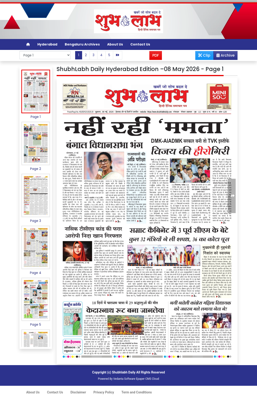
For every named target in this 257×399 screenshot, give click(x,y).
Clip (204, 55)
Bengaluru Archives (82, 44)
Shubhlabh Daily (123, 372)
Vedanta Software (124, 378)
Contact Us (140, 44)
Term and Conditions (137, 392)
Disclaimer (78, 392)
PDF (155, 55)
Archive (224, 56)
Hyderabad (47, 44)
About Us (115, 44)
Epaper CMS (143, 378)
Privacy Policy (103, 392)
